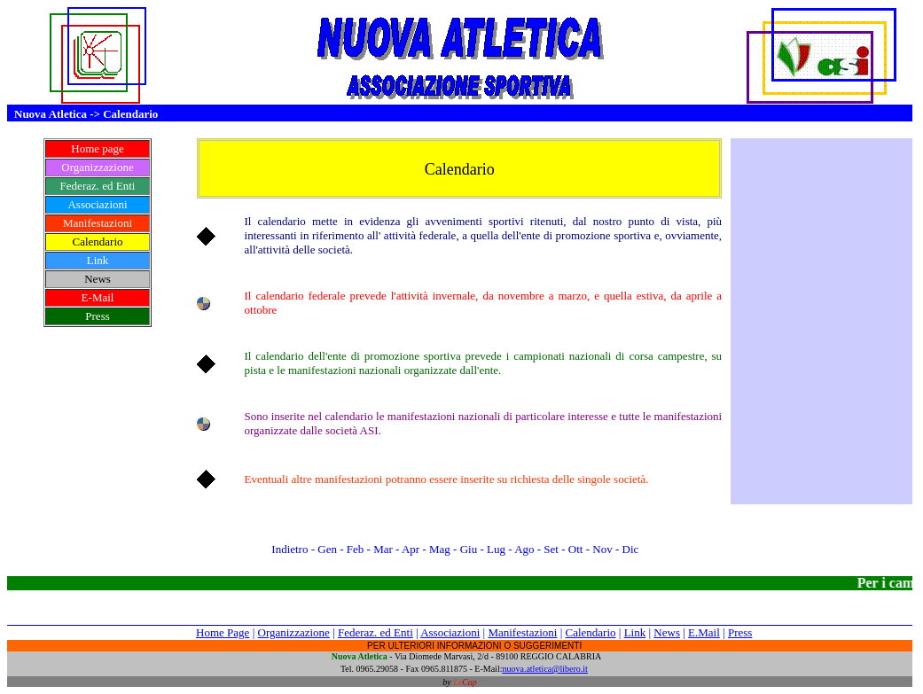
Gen (328, 549)
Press (740, 632)
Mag (441, 549)
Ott (577, 549)
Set (551, 549)
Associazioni (450, 632)
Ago (524, 549)
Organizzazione (294, 632)
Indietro (287, 549)
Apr (412, 549)
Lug (497, 549)
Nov (601, 549)
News (666, 632)
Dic (632, 549)
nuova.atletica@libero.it (544, 669)
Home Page (222, 632)
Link (635, 632)
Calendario (591, 632)
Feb (355, 549)
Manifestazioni (522, 632)
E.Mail (704, 632)
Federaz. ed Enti (375, 632)
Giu (469, 549)
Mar (384, 549)
